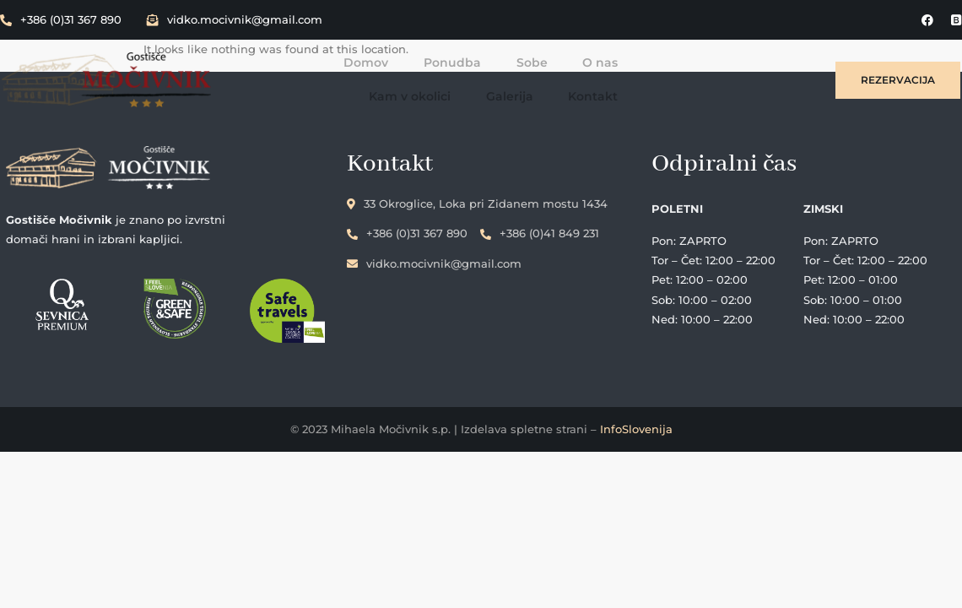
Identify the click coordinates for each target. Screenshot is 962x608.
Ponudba (335, 76)
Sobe (413, 76)
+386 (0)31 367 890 (61, 19)
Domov (250, 76)
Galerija (670, 76)
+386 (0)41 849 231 (577, 227)
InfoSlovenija (636, 433)
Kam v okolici (572, 76)
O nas (480, 76)
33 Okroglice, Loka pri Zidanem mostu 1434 (515, 197)
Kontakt (753, 76)
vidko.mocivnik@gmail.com (234, 19)
